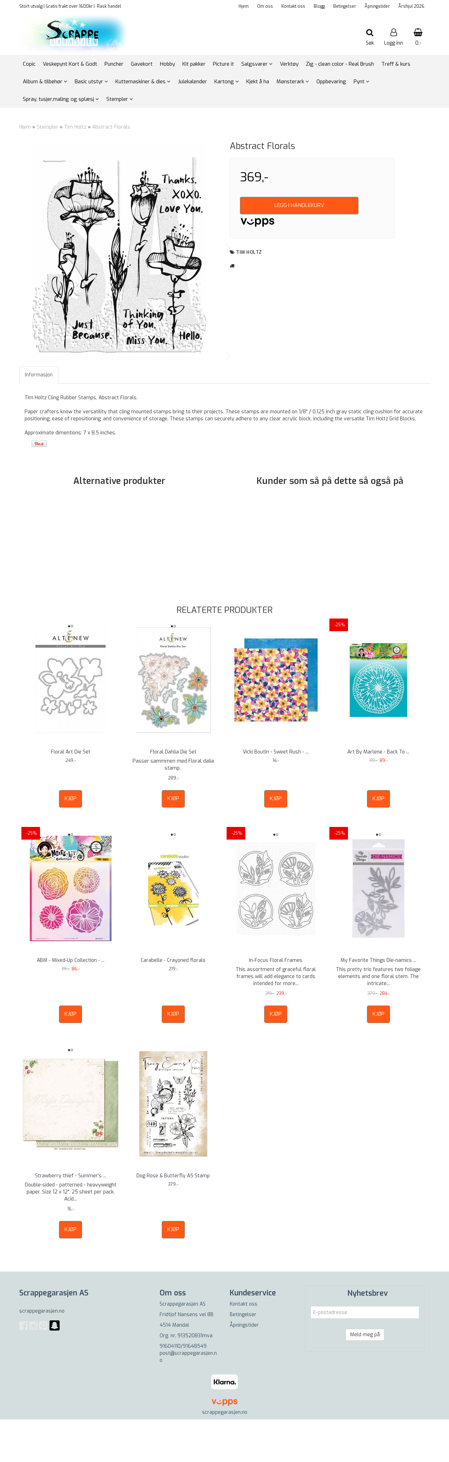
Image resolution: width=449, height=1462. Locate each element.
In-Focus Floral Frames (275, 1003)
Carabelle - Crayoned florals (173, 1003)
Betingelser (344, 6)
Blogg (319, 6)
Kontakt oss (293, 6)
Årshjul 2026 (411, 6)
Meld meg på (365, 1377)
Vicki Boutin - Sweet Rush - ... (276, 794)
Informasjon (39, 417)
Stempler (47, 127)
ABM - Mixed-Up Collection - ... (71, 1003)
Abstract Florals (111, 127)
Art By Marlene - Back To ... (378, 794)
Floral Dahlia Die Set (173, 794)
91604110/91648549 (183, 1389)
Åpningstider (377, 6)
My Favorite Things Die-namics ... (378, 1003)
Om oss (265, 6)
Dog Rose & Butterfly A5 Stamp (173, 1218)
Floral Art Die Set (71, 794)
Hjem (244, 6)
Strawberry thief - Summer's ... (70, 1218)
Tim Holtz (75, 127)
